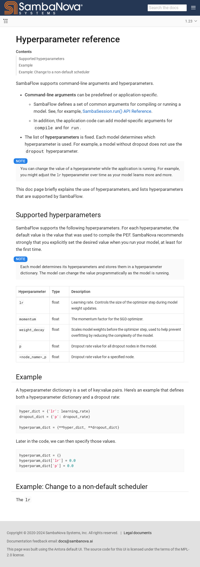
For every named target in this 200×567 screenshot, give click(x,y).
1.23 (188, 21)
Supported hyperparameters (41, 59)
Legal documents (138, 533)
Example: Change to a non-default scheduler (54, 72)
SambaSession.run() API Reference (117, 111)
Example (26, 65)
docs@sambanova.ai (75, 541)
